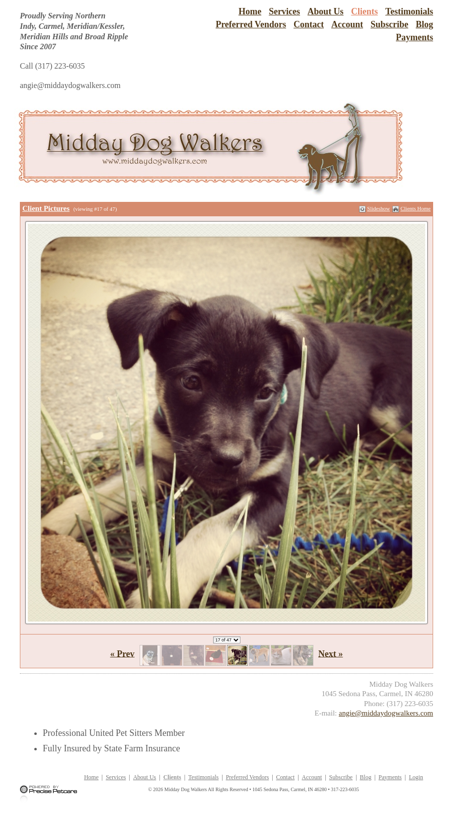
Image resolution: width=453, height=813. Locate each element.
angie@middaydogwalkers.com (386, 713)
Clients (364, 11)
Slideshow (378, 208)
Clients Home (415, 208)
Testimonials (409, 11)
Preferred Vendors (251, 24)
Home (249, 11)
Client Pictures (46, 208)
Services (284, 11)
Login (416, 777)
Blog (424, 24)
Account (347, 24)
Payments (414, 37)
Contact (309, 24)
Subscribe (389, 24)
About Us (325, 11)
